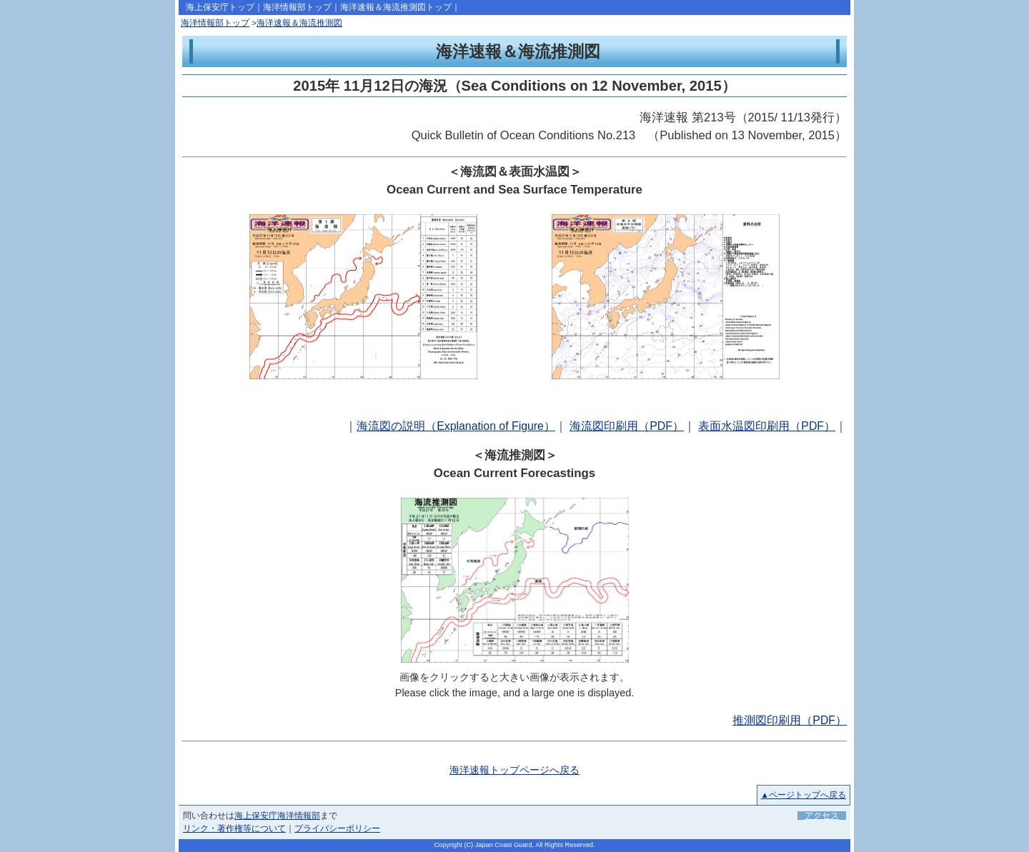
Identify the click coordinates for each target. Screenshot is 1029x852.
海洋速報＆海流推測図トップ (396, 7)
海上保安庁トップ (220, 7)
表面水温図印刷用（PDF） (766, 426)
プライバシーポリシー (337, 828)
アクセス (822, 815)
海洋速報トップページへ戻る (514, 770)
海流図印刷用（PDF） (627, 426)
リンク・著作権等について (234, 828)
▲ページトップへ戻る (803, 795)
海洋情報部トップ (297, 7)
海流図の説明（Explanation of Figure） (456, 426)
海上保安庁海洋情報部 (277, 815)
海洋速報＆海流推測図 (299, 23)
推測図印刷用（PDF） (789, 720)
